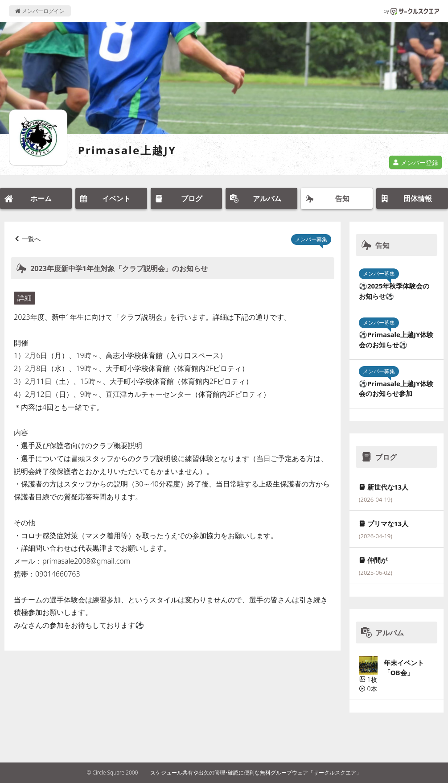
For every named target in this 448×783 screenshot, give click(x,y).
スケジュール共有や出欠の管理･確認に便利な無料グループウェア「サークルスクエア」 (256, 772)
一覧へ (31, 239)
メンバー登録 (415, 162)
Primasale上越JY (127, 150)
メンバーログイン (40, 11)
